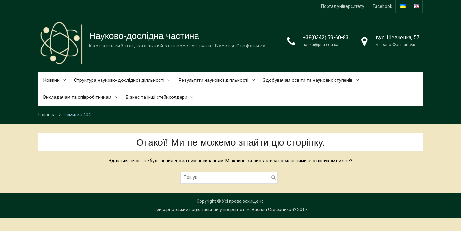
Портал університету (342, 6)
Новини (51, 80)
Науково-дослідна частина (144, 36)
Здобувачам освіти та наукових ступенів (307, 80)
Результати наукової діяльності (213, 80)
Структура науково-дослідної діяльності (119, 80)
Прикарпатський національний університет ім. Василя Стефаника (222, 209)
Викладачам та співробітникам (77, 97)
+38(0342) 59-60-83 (326, 37)
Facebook (382, 6)
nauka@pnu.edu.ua (320, 44)
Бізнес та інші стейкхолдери (156, 97)
